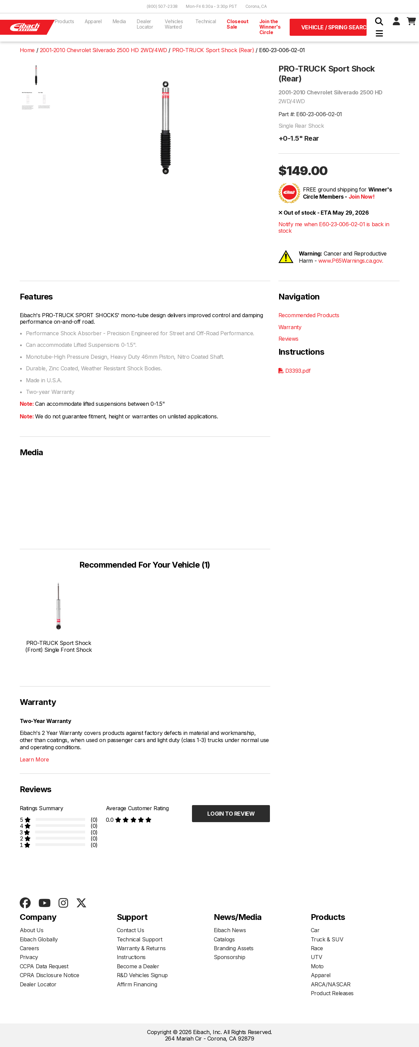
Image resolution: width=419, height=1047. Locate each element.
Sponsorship (229, 957)
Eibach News (230, 930)
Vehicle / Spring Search (334, 27)
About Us (32, 930)
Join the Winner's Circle (270, 26)
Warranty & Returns (141, 948)
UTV (316, 957)
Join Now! (361, 196)
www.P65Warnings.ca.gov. (350, 260)
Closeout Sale (237, 24)
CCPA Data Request (44, 966)
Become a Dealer (138, 966)
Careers (29, 948)
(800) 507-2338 (162, 6)
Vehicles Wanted (174, 24)
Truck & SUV (327, 939)
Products (64, 21)
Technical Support (139, 939)
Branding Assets (234, 948)
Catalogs (224, 939)
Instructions (131, 957)
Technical (205, 21)
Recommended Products (308, 315)
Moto (317, 966)
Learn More (34, 759)
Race (317, 948)
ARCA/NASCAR (331, 984)
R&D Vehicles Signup (142, 975)
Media (119, 21)
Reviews (288, 338)
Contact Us (130, 930)
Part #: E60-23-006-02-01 (310, 114)
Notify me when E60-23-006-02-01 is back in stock (333, 227)
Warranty (290, 327)
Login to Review (231, 813)
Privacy (29, 957)
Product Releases (332, 993)
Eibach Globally (39, 939)
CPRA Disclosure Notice (49, 975)
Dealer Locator (145, 24)
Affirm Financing (137, 984)
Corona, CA (256, 6)
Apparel (93, 21)
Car (315, 930)
